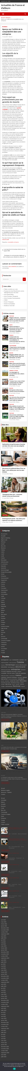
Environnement (4, 578)
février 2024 (4, 972)
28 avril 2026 (12, 343)
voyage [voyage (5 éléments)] (3, 686)
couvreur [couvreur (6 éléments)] (21, 660)
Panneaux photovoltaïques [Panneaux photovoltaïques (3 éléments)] (13, 679)
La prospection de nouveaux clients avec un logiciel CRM (14, 250)
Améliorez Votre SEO (9, 305)
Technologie (4, 638)
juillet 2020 (3, 1056)
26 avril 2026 (12, 402)
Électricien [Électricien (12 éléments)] (16, 686)
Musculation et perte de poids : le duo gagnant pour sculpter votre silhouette (17, 407)
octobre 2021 (4, 1026)
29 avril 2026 (12, 333)
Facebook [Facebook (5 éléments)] (23, 669)
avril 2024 (3, 968)
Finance (11, 335)
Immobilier (3, 592)
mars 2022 (3, 1018)
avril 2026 (3, 920)
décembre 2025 (5, 928)
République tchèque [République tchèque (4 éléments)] (15, 682)
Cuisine (3, 558)
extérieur (3, 582)
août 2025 (3, 936)
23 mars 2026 (5, 473)
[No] (26, 1066)
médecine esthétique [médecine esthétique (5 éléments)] (12, 677)
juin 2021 (3, 1034)
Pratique (11, 316)
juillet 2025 (3, 938)
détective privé (4, 562)
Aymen (10, 36)
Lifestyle (3, 598)
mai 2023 (3, 990)
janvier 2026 (4, 926)
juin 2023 (3, 988)
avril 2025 (3, 944)
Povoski (18, 359)
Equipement (4, 580)
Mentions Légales (5, 790)
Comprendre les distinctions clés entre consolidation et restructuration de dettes (17, 339)
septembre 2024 (5, 958)
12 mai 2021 (5, 36)
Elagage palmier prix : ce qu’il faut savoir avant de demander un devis (16, 356)
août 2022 (3, 1008)
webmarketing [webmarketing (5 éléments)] (8, 686)
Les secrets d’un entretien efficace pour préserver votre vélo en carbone (17, 398)
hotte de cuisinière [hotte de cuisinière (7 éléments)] (21, 673)
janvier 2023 (4, 998)
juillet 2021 (3, 1032)
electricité (3, 568)
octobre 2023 (4, 980)
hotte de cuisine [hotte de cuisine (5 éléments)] (11, 673)
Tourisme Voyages (5, 640)
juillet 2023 (3, 986)
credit (2, 556)
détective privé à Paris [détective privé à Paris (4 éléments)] (5, 669)
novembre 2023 (5, 978)
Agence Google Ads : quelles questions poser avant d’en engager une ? (17, 867)
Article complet (5, 719)
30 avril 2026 (12, 322)
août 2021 (3, 1030)
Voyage (16, 370)
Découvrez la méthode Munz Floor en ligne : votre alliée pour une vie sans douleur (13, 470)
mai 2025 (3, 942)
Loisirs (2, 600)
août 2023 (3, 984)
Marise (17, 322)
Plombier (3, 618)
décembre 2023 (5, 976)
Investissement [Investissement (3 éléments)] (12, 675)
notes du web (5, 239)
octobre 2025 (4, 932)
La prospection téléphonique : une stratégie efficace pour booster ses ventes (17, 881)
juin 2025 (3, 940)
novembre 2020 (5, 1048)
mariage (3, 604)
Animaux (11, 370)
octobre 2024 (4, 956)
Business (4, 26)
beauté (2, 544)
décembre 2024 (5, 952)
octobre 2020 (4, 1050)
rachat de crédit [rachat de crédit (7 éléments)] (14, 681)
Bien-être (5, 425)
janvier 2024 (4, 974)
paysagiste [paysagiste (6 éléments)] (21, 679)
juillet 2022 (3, 1010)
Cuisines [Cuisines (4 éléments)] (3, 665)
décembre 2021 (5, 1022)
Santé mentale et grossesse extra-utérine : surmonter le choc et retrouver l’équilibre (16, 329)
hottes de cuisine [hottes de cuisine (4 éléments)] (5, 675)
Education (3, 566)
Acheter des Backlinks (9, 303)
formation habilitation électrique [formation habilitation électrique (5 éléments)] (9, 671)
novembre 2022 (5, 1002)
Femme (3, 584)
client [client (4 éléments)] (10, 659)
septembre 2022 (5, 1006)
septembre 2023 (5, 982)
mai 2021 (3, 1036)
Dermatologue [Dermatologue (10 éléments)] (10, 665)
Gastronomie (12, 345)
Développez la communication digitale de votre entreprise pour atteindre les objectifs (13, 256)
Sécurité (3, 632)
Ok (14, 1068)
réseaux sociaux (5, 626)
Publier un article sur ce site (11, 289)
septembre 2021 (5, 1028)
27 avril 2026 (12, 368)
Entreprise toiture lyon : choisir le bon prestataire (16, 390)
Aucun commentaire (22, 833)
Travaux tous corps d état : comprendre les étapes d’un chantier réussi (17, 382)
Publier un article (5, 824)
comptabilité (10, 242)
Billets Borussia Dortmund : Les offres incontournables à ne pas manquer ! (17, 365)
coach (2, 554)
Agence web (4, 540)
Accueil (3, 788)
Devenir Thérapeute (9, 302)
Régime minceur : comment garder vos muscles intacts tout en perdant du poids (17, 319)
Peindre (3, 616)
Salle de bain (4, 628)
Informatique (4, 594)
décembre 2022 (5, 1000)
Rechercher (24, 279)
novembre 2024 (5, 954)
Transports (3, 642)
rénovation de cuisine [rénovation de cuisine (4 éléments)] (5, 682)
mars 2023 (3, 994)
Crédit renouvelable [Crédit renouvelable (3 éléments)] (12, 662)
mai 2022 (3, 1014)
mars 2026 (3, 922)
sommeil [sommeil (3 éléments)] (13, 684)
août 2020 (3, 1054)
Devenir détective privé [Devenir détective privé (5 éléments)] (21, 665)
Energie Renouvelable (6, 572)
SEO (2, 634)
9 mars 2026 (5, 522)
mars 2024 (3, 970)
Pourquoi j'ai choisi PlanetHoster (12, 291)
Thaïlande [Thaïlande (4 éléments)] (22, 684)
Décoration (3, 560)
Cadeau (3, 550)
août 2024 (3, 960)
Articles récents (8, 313)
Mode (2, 612)
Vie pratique (4, 648)
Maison (11, 352)
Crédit (2, 808)
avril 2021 (3, 1038)
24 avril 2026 (12, 411)
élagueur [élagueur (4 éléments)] (23, 686)
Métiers (3, 610)
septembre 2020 (5, 1052)
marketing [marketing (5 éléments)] (3, 677)
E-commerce (4, 564)
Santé (10, 324)
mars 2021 (3, 1040)
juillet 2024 (3, 962)
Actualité (3, 536)
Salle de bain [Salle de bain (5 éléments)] (8, 684)
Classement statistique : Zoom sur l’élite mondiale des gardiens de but (16, 416)
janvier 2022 (4, 1020)
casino (2, 552)
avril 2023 (3, 992)
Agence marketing (5, 538)
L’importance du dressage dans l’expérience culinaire (17, 347)
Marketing (3, 606)
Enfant (2, 574)
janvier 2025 (4, 950)
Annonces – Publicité (6, 792)
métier (2, 608)
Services (3, 636)
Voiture (3, 650)
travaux (3, 646)
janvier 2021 (4, 1044)
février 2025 (4, 948)
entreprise (16, 242)
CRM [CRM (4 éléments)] (25, 659)
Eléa (17, 350)
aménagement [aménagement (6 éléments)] (5, 660)
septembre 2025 (5, 934)
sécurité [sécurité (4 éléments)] (17, 684)
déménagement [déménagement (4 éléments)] (11, 667)
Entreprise (3, 576)
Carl (17, 377)
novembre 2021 (5, 1024)
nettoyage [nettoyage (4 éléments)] (20, 677)
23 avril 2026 (12, 419)
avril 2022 (3, 1016)
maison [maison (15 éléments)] (18, 675)
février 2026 (4, 924)
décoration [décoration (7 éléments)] (4, 667)
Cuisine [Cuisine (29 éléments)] (20, 662)
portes (2, 620)
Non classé (4, 614)
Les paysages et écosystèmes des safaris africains (16, 374)
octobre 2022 (4, 1004)
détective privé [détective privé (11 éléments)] (20, 667)
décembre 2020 (5, 1046)
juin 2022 (3, 1012)
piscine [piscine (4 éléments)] (2, 681)
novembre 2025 (5, 930)
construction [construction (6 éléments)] (15, 660)
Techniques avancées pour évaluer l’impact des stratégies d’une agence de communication (18, 843)
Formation (3, 588)
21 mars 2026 (5, 498)
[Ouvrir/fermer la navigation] (3, 14)
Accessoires (4, 534)
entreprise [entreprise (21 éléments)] (15, 669)
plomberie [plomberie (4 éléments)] (7, 681)
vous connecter (12, 266)
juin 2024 (3, 964)
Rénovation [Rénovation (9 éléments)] (23, 681)
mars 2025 (3, 946)
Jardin (2, 596)
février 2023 (4, 996)
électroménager (5, 570)
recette (3, 624)
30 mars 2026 (5, 448)
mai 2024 (3, 966)
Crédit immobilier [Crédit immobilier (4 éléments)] (4, 662)
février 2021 (4, 1042)
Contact (3, 794)
